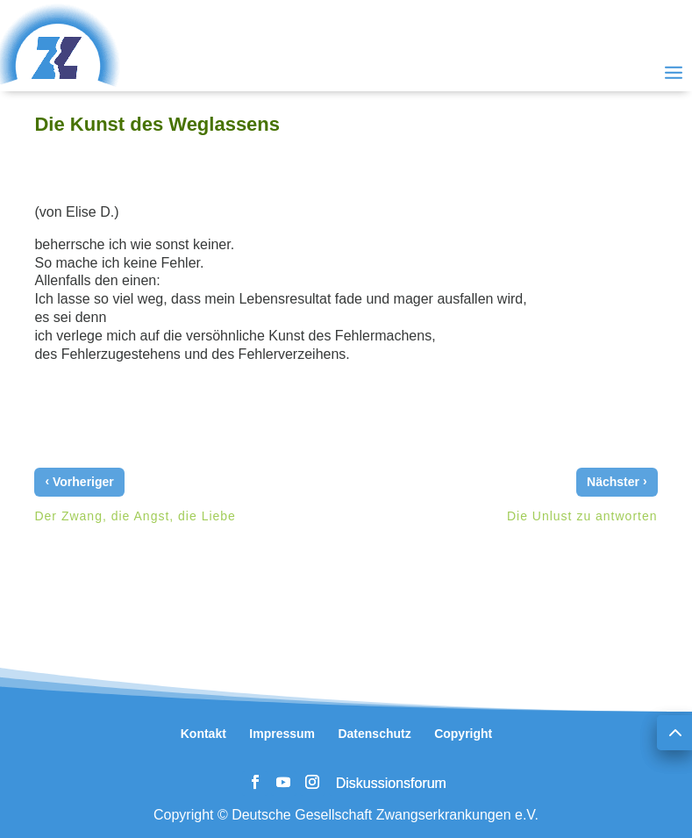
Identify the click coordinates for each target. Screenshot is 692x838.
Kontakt (203, 734)
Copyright (463, 734)
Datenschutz (374, 734)
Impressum (282, 734)
